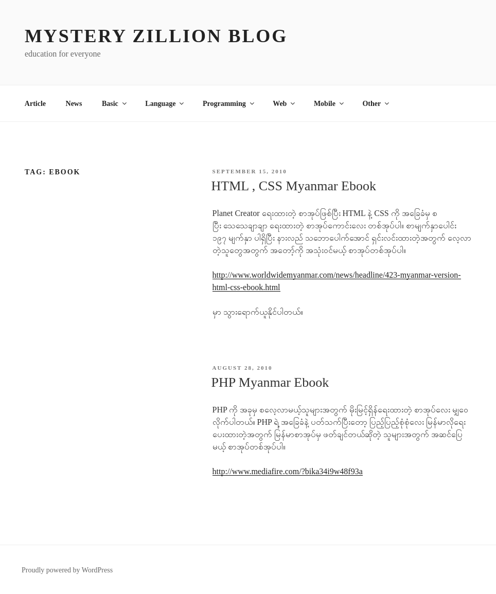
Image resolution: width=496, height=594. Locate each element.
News (74, 103)
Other (376, 103)
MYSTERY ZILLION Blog (156, 36)
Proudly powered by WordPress (67, 570)
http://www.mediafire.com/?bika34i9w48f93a (287, 471)
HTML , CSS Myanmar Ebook (293, 185)
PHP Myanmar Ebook (270, 382)
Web (284, 103)
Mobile (329, 103)
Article (35, 103)
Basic (115, 103)
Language (165, 103)
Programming (229, 103)
